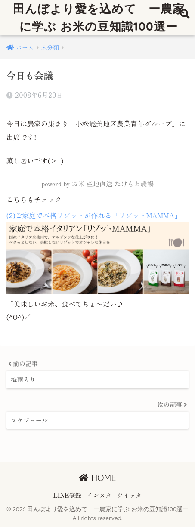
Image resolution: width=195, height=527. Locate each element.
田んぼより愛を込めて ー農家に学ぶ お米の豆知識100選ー (99, 17)
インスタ (99, 494)
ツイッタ (129, 494)
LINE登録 (67, 494)
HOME (97, 477)
